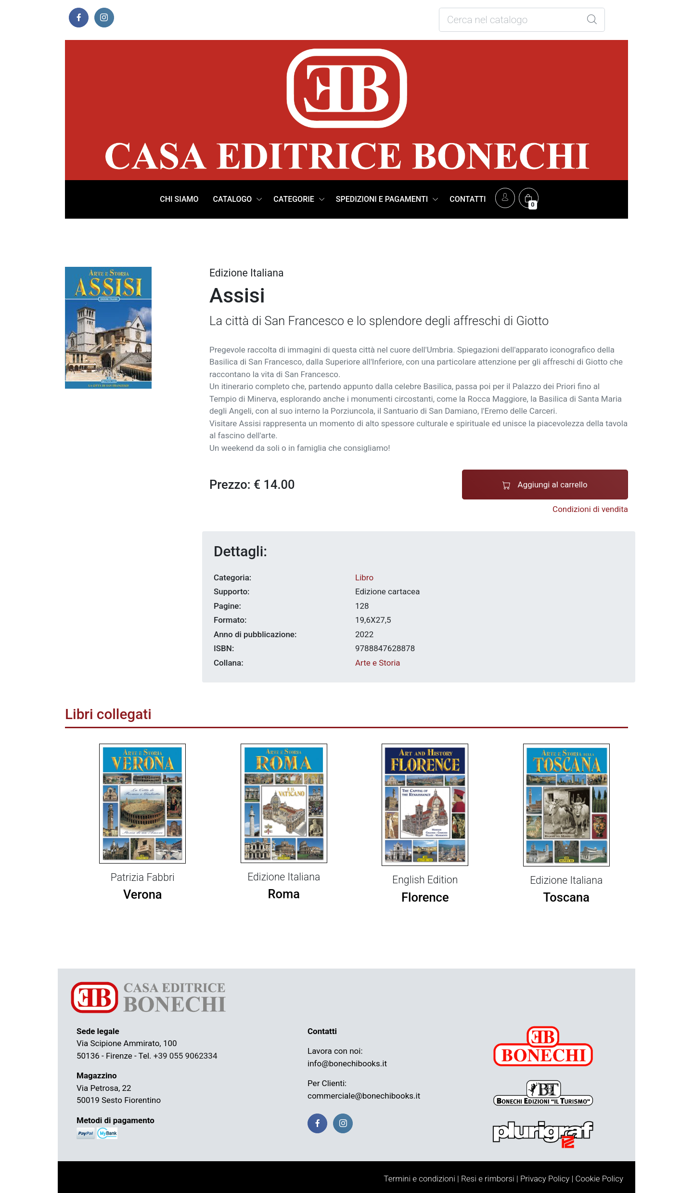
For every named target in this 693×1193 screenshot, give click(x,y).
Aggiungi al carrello (544, 485)
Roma (284, 894)
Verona (142, 894)
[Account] (505, 198)
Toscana (566, 897)
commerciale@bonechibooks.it (364, 1096)
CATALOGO (232, 199)
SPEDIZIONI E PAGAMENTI (382, 199)
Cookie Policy (599, 1178)
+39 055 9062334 (186, 1056)
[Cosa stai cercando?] (522, 20)
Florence (425, 897)
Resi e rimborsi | (489, 1178)
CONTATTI (467, 199)
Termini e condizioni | (421, 1178)
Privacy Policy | (546, 1178)
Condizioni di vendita (590, 509)
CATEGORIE (293, 199)
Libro (364, 577)
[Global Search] (592, 20)
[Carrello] (529, 198)
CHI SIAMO (179, 199)
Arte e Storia (377, 663)
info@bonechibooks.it (347, 1063)
